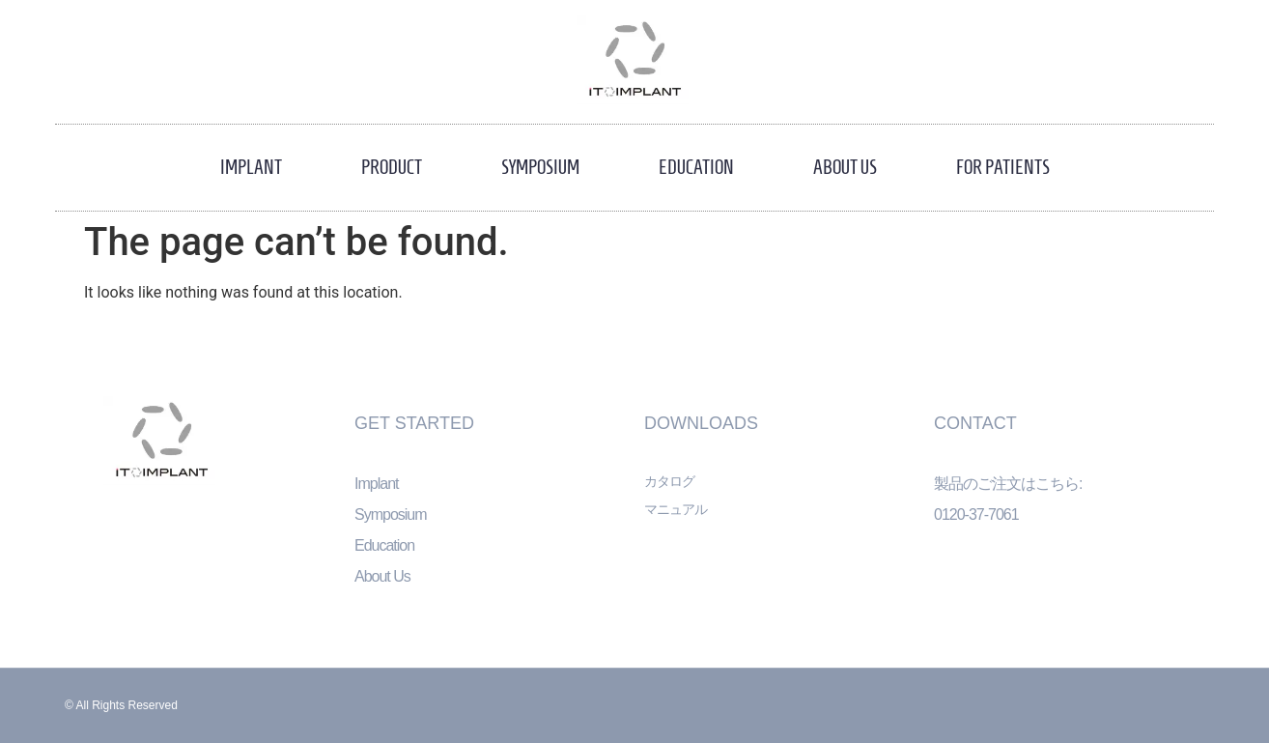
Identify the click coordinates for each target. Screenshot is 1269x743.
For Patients (1003, 167)
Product (391, 167)
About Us (845, 167)
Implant (251, 167)
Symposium (540, 167)
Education (696, 167)
